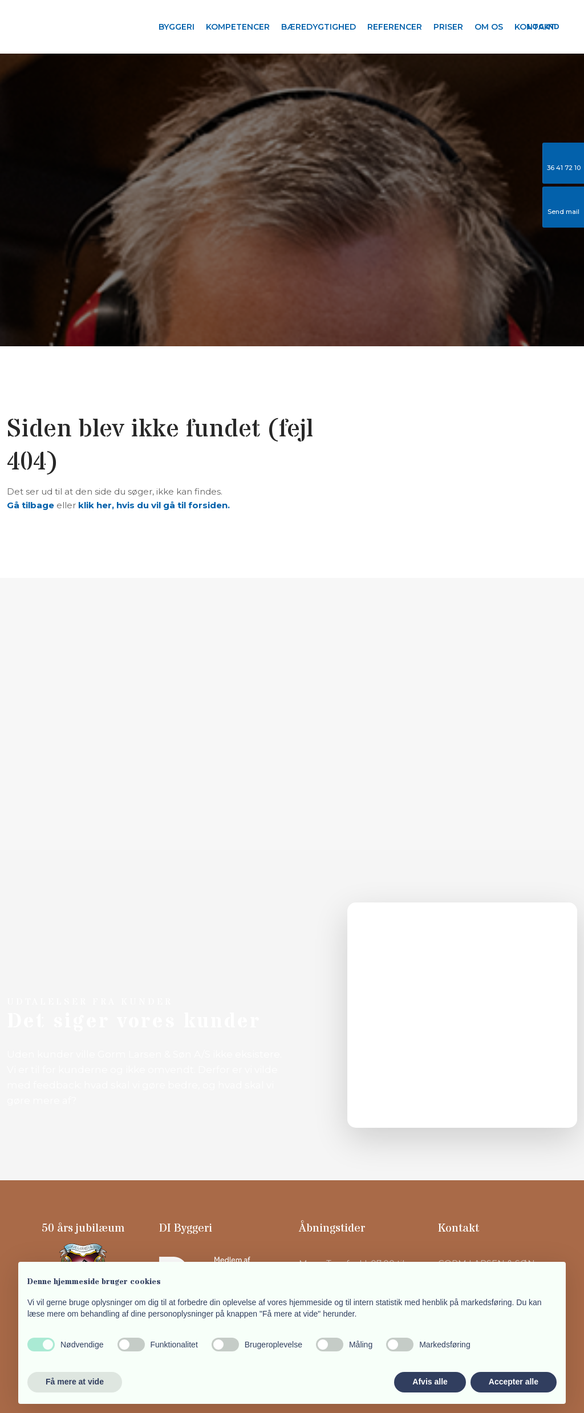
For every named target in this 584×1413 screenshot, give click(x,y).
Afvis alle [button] (429, 1381)
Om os (488, 27)
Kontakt (534, 27)
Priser (448, 27)
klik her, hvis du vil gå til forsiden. (154, 505)
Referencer (394, 27)
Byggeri (176, 27)
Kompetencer (238, 27)
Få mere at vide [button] (75, 1381)
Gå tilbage (30, 505)
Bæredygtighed (318, 27)
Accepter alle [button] (513, 1381)
